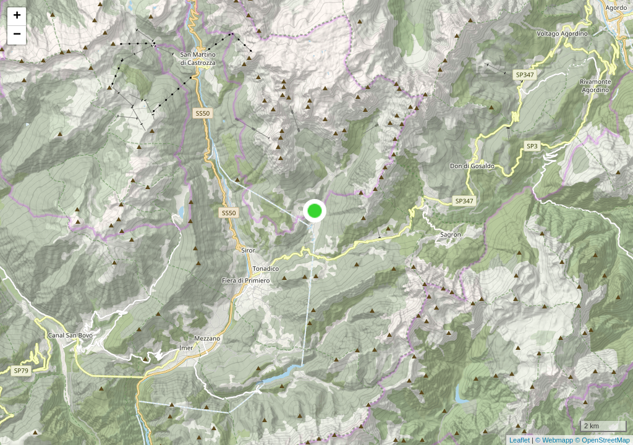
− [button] (17, 35)
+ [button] (17, 16)
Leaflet (519, 440)
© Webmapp (555, 440)
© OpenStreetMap (602, 440)
